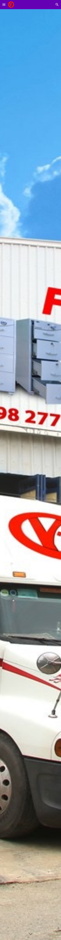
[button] (4, 4)
